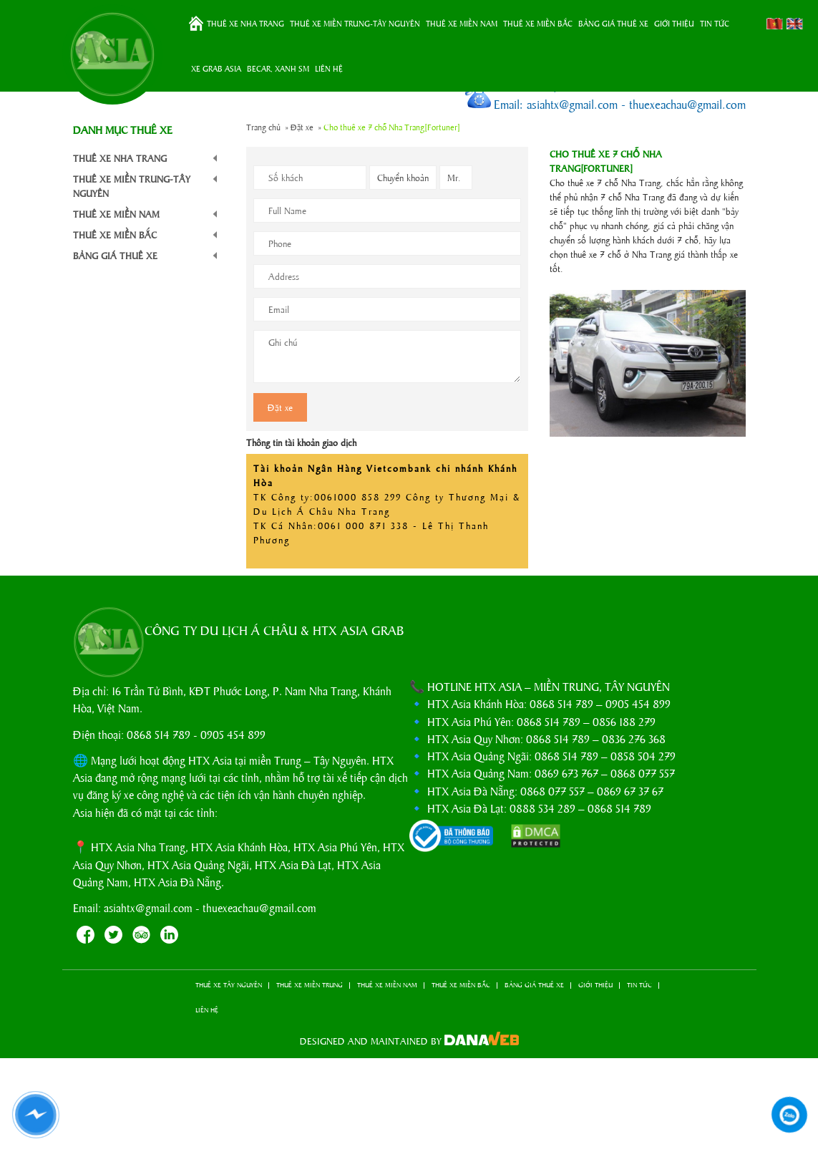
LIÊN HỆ (329, 68)
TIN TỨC (714, 23)
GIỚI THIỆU (674, 23)
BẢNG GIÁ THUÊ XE (613, 23)
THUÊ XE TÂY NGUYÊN (228, 984)
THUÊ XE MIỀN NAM (461, 23)
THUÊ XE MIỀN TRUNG (309, 984)
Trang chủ (196, 23)
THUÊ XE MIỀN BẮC (538, 23)
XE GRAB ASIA (216, 68)
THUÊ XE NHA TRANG (245, 23)
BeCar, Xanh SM (278, 68)
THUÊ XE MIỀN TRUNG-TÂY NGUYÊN (355, 23)
